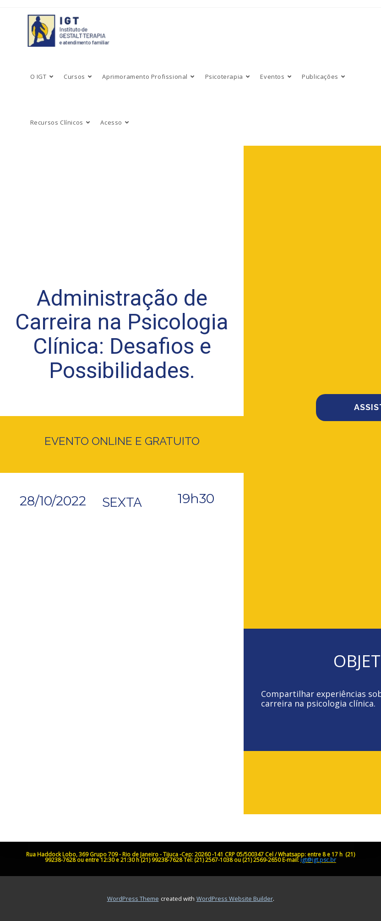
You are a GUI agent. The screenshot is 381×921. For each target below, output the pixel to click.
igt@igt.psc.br (318, 860)
